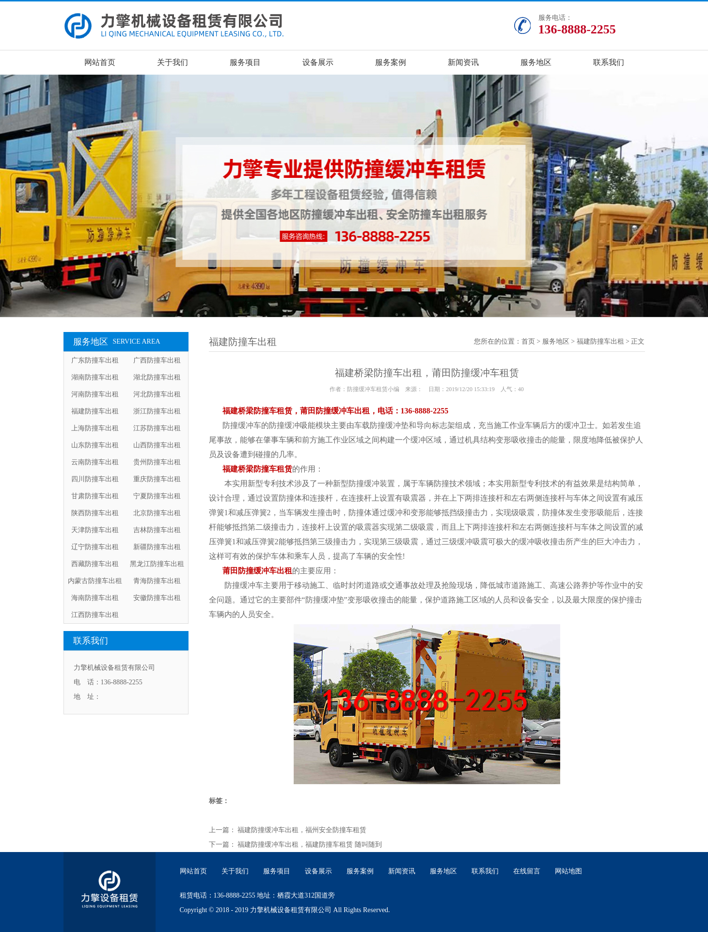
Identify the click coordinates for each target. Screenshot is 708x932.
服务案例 (390, 62)
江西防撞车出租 (95, 614)
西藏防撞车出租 (95, 564)
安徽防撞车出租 (157, 597)
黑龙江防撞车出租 (157, 564)
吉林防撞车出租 (157, 530)
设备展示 (317, 62)
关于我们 (172, 62)
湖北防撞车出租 (157, 377)
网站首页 (99, 62)
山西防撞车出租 (157, 445)
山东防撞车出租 (95, 445)
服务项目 (245, 62)
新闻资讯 (463, 62)
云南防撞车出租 (95, 462)
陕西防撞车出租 (95, 513)
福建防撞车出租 (95, 411)
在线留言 (526, 871)
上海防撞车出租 (95, 428)
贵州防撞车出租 (157, 462)
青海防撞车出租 (157, 580)
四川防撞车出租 (95, 479)
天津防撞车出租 (95, 530)
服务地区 (535, 62)
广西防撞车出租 (157, 360)
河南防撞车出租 (95, 394)
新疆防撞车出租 (157, 547)
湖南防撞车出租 (95, 377)
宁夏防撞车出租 (157, 496)
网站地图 (568, 871)
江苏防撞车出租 (157, 428)
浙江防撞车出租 (157, 411)
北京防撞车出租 (157, 513)
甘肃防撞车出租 (95, 496)
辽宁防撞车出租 (95, 547)
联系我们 (608, 62)
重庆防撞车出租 (157, 479)
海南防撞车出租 (95, 597)
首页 (528, 341)
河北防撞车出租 (157, 394)
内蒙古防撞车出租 (95, 580)
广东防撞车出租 (95, 360)
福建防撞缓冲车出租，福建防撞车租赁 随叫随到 (309, 844)
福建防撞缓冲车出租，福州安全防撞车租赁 (301, 830)
